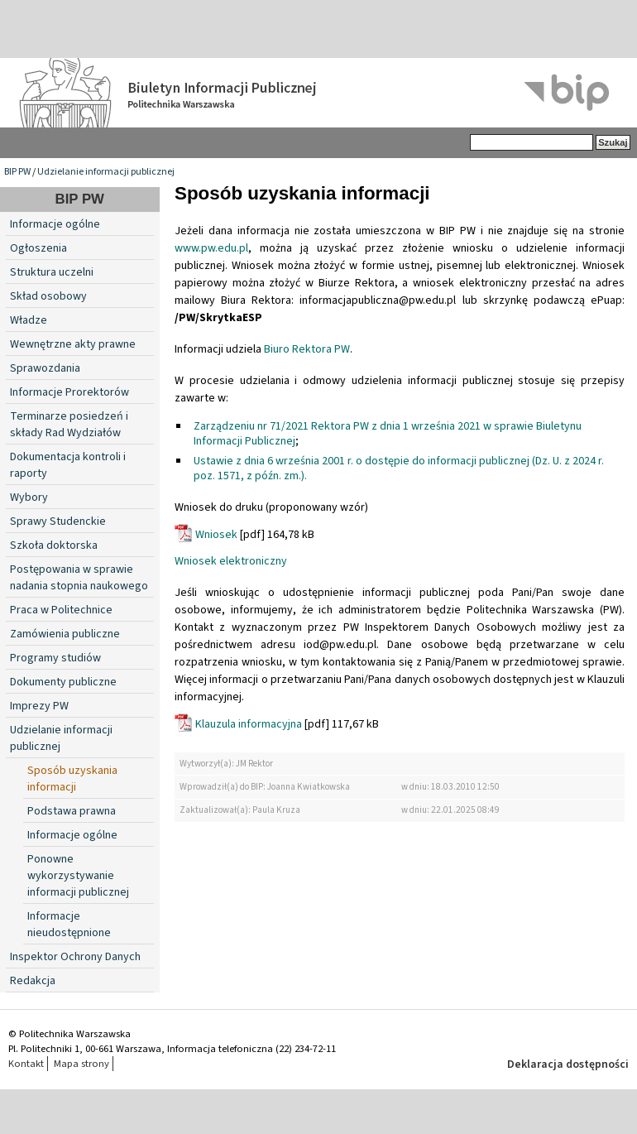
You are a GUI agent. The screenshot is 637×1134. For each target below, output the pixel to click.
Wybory (29, 497)
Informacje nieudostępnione (69, 924)
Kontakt (26, 1063)
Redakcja (32, 981)
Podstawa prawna (71, 811)
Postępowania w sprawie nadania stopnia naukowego (79, 577)
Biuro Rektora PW (307, 349)
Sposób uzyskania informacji (72, 778)
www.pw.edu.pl (211, 248)
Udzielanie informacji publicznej (106, 172)
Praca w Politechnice (61, 610)
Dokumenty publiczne (63, 682)
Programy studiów (55, 658)
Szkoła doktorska (54, 545)
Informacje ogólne (55, 224)
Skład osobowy (48, 296)
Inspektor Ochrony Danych (75, 957)
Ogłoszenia (38, 248)
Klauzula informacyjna (248, 724)
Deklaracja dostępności (568, 1064)
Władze (28, 320)
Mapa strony (81, 1063)
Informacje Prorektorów (69, 392)
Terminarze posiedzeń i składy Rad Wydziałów (69, 424)
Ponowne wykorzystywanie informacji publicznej (78, 876)
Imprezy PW (39, 706)
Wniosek (216, 534)
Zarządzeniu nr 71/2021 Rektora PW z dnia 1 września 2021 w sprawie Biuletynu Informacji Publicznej (388, 433)
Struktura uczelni (51, 272)
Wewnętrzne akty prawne (73, 344)
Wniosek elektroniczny (231, 561)
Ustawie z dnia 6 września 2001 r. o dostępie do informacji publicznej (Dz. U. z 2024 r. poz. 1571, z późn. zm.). (399, 468)
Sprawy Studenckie (58, 521)
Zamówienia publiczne (65, 634)
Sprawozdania (45, 368)
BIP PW (17, 172)
